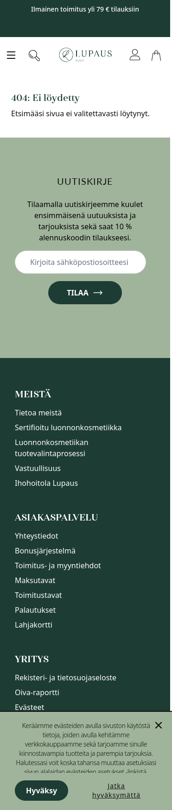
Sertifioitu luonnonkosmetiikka (68, 427)
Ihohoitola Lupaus (46, 483)
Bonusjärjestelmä (45, 551)
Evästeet (29, 707)
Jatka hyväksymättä (116, 790)
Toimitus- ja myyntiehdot (58, 565)
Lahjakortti (33, 625)
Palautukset (35, 610)
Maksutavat (35, 580)
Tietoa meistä (38, 413)
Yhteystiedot (36, 536)
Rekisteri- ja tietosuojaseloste (65, 677)
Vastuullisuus (38, 468)
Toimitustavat (38, 595)
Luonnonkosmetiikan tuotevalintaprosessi (52, 447)
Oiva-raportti (37, 692)
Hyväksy (41, 790)
